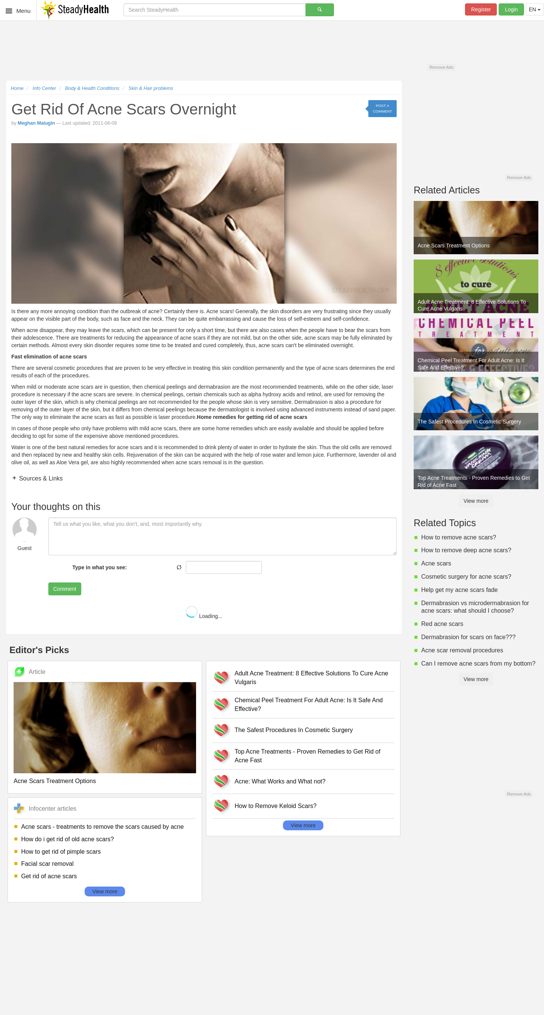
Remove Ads (441, 67)
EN (535, 9)
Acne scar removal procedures (462, 650)
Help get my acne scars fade (459, 590)
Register (481, 9)
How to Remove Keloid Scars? (276, 806)
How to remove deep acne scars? (466, 550)
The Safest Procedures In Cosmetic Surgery (294, 730)
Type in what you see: (100, 567)
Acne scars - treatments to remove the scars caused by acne (102, 826)
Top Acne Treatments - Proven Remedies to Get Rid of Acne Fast (307, 755)
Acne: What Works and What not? (280, 781)
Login (511, 9)
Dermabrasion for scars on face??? (468, 637)
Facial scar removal (47, 864)
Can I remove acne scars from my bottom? (478, 663)
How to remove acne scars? (458, 537)
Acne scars (436, 563)
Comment (64, 589)
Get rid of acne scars (49, 876)
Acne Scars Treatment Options (55, 781)
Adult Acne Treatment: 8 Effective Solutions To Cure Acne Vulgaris (311, 677)
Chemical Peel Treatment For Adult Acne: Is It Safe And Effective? (309, 704)
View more (105, 891)
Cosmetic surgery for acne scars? (466, 576)
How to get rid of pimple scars (61, 851)
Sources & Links (40, 478)
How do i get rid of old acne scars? (67, 839)
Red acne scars (442, 624)
